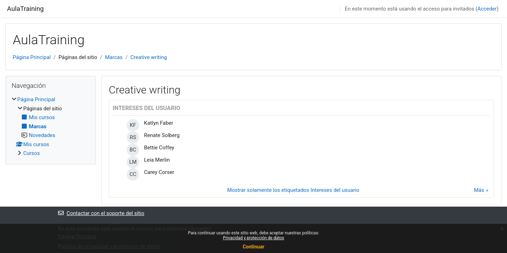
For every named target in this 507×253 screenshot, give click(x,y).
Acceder (487, 9)
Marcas (114, 57)
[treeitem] (51, 126)
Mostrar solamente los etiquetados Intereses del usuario (293, 190)
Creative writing (148, 57)
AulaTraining (25, 9)
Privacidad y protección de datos (253, 237)
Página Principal (32, 57)
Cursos (31, 153)
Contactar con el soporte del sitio (101, 213)
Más (479, 190)
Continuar (253, 246)
